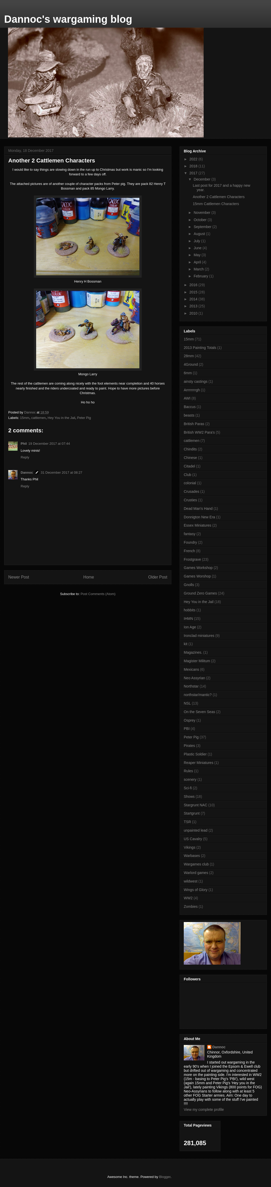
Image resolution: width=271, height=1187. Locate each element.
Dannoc (27, 472)
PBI (187, 729)
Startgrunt (192, 813)
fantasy (189, 534)
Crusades (191, 491)
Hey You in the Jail (61, 418)
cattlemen (38, 418)
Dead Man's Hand (198, 508)
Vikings (189, 847)
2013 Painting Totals (200, 348)
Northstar (191, 686)
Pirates (189, 746)
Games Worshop (197, 576)
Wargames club (196, 864)
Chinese (190, 458)
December (202, 179)
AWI (187, 398)
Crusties (190, 500)
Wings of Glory (196, 890)
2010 (193, 313)
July (197, 241)
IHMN (188, 618)
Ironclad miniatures (199, 636)
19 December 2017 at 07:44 (49, 444)
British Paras (194, 424)
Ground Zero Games (200, 593)
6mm (188, 373)
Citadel (189, 466)
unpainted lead (196, 830)
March (199, 269)
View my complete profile (204, 1109)
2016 (193, 285)
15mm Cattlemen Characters (216, 204)
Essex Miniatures (197, 525)
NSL (187, 703)
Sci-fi (188, 788)
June (198, 248)
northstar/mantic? (198, 695)
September (203, 227)
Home (88, 577)
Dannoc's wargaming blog (68, 19)
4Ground (191, 364)
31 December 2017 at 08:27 (61, 472)
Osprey (189, 720)
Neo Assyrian (194, 678)
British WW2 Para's (199, 432)
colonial (190, 483)
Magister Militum (197, 661)
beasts (189, 415)
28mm (189, 356)
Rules (188, 771)
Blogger (164, 1177)
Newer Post (18, 577)
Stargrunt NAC (195, 805)
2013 (193, 306)
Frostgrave (192, 559)
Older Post (157, 577)
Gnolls (189, 585)
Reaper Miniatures (198, 763)
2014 (193, 299)
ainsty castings (196, 381)
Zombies (191, 906)
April (198, 262)
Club (187, 475)
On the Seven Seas (199, 712)
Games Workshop (198, 568)
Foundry (190, 542)
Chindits (190, 449)
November (202, 212)
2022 (193, 159)
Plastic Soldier (195, 754)
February (201, 276)
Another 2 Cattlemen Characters (219, 197)
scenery (190, 779)
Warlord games (196, 873)
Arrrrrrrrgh (192, 390)
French (189, 551)
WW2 (188, 898)
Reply (25, 457)
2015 (193, 292)
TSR (187, 822)
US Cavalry (193, 839)
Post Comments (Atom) (98, 594)
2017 (193, 173)
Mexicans (191, 669)
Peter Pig (84, 418)
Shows (189, 796)
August (200, 234)
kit (185, 644)
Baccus (190, 407)
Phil (24, 444)
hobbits (189, 610)
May (197, 255)
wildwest (190, 881)
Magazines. (193, 652)
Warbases (192, 856)
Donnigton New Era (199, 517)
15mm (24, 418)
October (201, 220)
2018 (193, 166)
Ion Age (190, 627)
